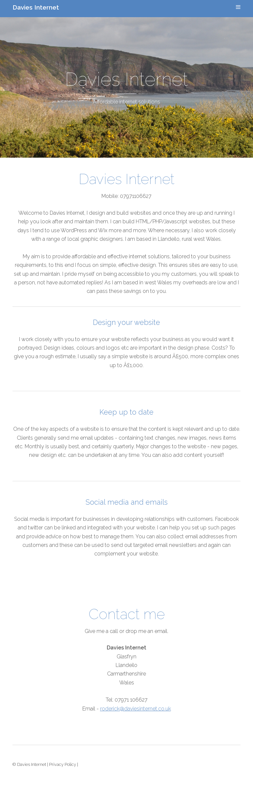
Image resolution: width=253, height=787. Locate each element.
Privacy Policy (62, 764)
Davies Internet (36, 7)
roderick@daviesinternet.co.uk (135, 709)
